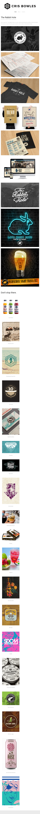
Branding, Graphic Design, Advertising (8, 19)
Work (15, 11)
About (19, 11)
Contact (23, 11)
